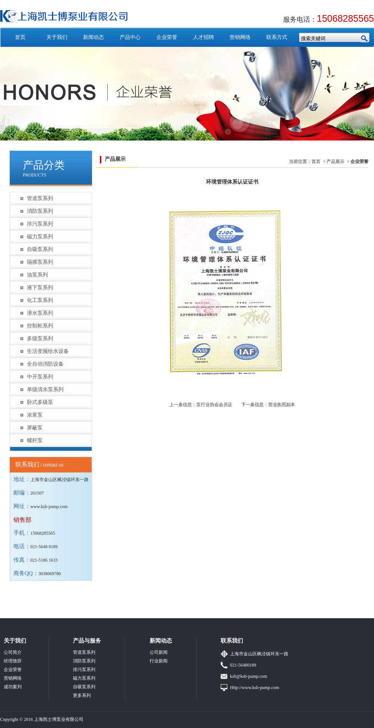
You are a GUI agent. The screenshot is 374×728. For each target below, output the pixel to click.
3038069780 (50, 573)
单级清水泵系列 (45, 389)
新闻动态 (93, 37)
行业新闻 (159, 661)
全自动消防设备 (45, 364)
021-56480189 (243, 665)
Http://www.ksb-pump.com (254, 687)
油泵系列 (37, 275)
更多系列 (82, 695)
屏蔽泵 (35, 428)
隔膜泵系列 (40, 262)
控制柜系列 (40, 326)
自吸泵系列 (40, 249)
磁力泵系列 (40, 236)
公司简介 (13, 652)
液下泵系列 (40, 287)
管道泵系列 (40, 198)
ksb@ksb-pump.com (248, 676)
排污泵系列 (40, 224)
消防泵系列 (40, 211)
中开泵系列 (40, 377)
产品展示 (335, 161)
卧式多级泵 (40, 402)
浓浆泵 (35, 415)
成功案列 (13, 686)
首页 (20, 37)
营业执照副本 (281, 404)
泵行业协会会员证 (214, 404)
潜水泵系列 (40, 313)
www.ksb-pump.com (49, 506)
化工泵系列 (40, 300)
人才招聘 (203, 37)
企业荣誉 (166, 37)
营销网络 (240, 37)
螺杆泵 (35, 440)
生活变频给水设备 (48, 351)
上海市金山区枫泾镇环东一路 (259, 653)
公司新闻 (159, 652)
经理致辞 (13, 661)
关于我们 (56, 37)
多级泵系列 (40, 338)
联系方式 (276, 37)
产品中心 (130, 37)
